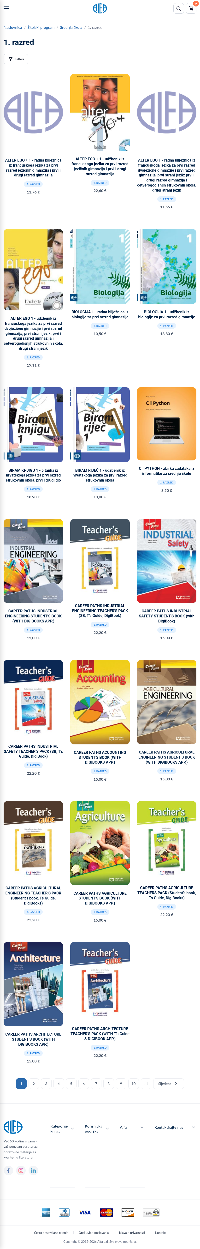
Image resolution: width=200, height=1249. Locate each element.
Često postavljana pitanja (51, 1233)
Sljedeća (168, 1083)
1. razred (33, 184)
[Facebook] (8, 1170)
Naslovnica (13, 27)
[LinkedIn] (33, 1170)
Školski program (41, 27)
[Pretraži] (178, 8)
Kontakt (160, 1233)
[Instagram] (21, 1170)
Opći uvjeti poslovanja (94, 1233)
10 (133, 1083)
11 (146, 1083)
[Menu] (6, 8)
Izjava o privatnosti (132, 1233)
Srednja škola (71, 27)
